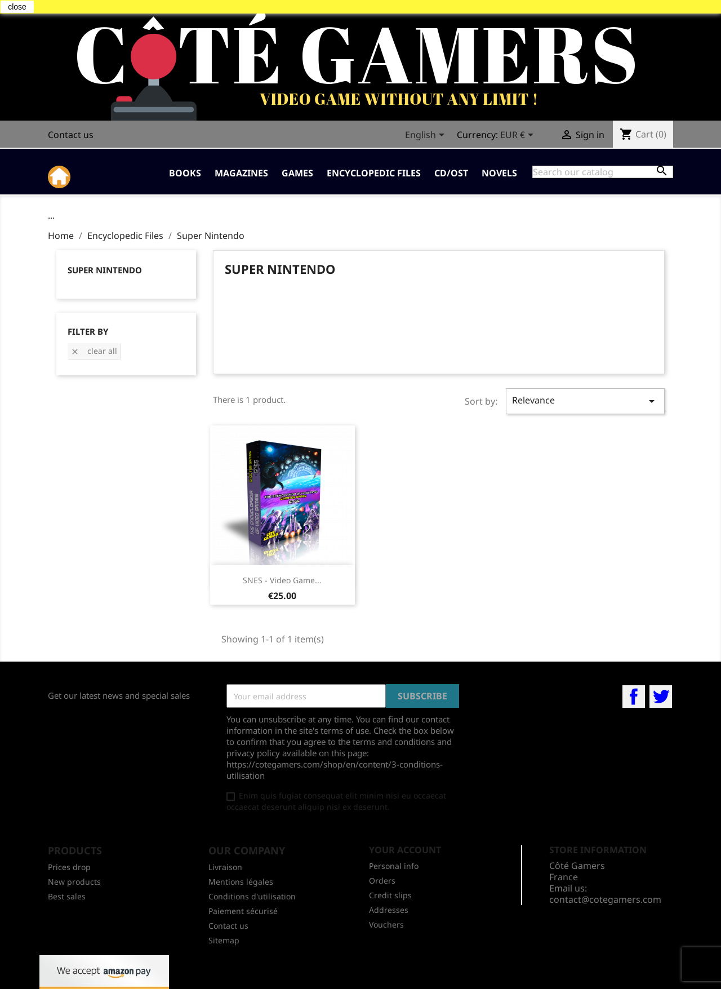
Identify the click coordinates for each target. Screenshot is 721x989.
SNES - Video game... (282, 580)
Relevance (585, 401)
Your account (405, 850)
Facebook (633, 696)
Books (185, 173)
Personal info (394, 866)
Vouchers (386, 924)
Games (297, 173)
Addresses (388, 909)
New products (74, 881)
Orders (382, 880)
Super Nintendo (105, 270)
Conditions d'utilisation (252, 896)
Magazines (241, 173)
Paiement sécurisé (243, 911)
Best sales (67, 896)
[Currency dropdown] (518, 136)
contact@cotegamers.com (605, 899)
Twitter (660, 696)
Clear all (93, 350)
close (17, 6)
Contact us (71, 134)
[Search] (602, 172)
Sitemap (223, 940)
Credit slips (390, 895)
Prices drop (69, 867)
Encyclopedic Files (374, 173)
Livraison (225, 867)
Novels (499, 173)
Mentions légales (240, 881)
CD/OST (451, 173)
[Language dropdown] (426, 136)
